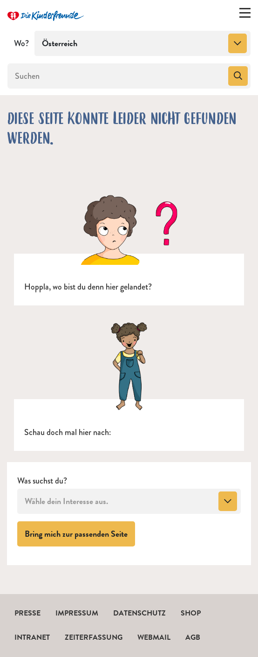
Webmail (153, 637)
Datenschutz (139, 613)
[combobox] (142, 43)
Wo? (21, 43)
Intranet (32, 637)
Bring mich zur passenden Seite (80, 533)
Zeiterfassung (93, 637)
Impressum (76, 613)
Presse (27, 613)
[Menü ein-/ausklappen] (245, 14)
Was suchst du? (42, 481)
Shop (191, 613)
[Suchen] (116, 76)
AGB (192, 637)
